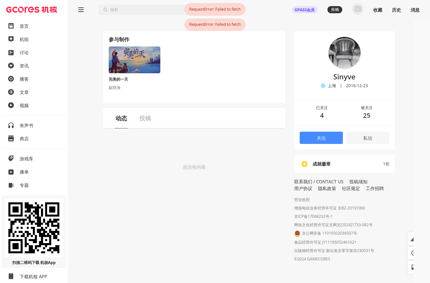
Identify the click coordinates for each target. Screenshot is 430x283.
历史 (396, 10)
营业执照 (302, 199)
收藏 (377, 10)
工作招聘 (375, 188)
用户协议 (303, 188)
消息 (415, 10)
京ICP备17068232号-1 (313, 216)
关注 (321, 138)
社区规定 (351, 188)
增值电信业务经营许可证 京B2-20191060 (329, 208)
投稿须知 (358, 181)
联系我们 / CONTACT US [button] (319, 181)
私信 (367, 138)
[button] (414, 238)
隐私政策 (327, 188)
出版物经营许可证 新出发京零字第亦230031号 (334, 250)
